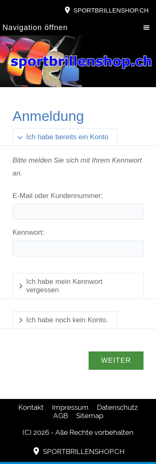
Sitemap (89, 415)
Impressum (70, 407)
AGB (60, 415)
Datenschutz (117, 407)
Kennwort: (28, 232)
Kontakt (31, 407)
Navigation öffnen (35, 27)
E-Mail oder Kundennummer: (57, 196)
